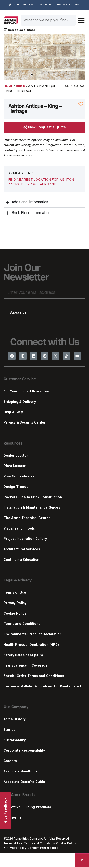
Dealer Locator (16, 456)
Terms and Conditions (22, 624)
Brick (20, 86)
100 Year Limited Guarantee (26, 391)
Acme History (14, 719)
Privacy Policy (15, 603)
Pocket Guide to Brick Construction (33, 497)
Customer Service (20, 379)
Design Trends (16, 487)
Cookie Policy (15, 613)
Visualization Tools (19, 528)
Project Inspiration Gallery (25, 539)
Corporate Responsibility (24, 750)
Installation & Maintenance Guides (32, 508)
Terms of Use (15, 593)
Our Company (16, 707)
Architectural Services (22, 549)
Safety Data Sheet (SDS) (23, 655)
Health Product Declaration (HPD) (31, 645)
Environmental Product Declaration (33, 634)
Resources (13, 444)
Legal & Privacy (18, 580)
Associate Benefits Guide (24, 782)
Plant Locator (15, 466)
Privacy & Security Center (25, 423)
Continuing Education (21, 560)
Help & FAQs (14, 412)
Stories (9, 730)
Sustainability (15, 740)
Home (8, 86)
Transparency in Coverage (25, 665)
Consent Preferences (43, 848)
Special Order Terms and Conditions (34, 676)
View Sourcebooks (19, 476)
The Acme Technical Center (27, 518)
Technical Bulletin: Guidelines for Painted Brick (43, 686)
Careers (10, 761)
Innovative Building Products (27, 807)
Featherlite (13, 818)
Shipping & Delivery (20, 402)
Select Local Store (19, 30)
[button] (31, 74)
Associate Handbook (20, 771)
